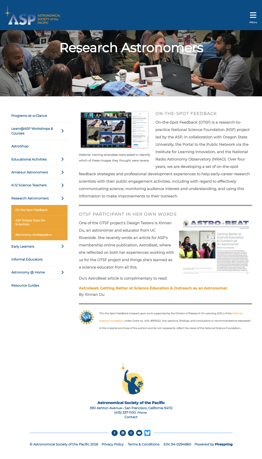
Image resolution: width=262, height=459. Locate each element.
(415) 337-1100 (125, 413)
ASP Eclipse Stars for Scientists (30, 222)
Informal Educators (27, 259)
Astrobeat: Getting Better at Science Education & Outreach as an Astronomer (153, 288)
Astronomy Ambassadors (33, 235)
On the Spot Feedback (31, 210)
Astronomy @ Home (39, 272)
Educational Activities (39, 159)
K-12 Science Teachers (39, 185)
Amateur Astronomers (39, 172)
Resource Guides (25, 285)
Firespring (224, 444)
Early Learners (39, 246)
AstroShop (19, 146)
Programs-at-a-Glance (29, 116)
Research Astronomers (39, 198)
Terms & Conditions (143, 444)
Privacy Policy (113, 444)
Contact (131, 417)
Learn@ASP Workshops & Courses (39, 131)
